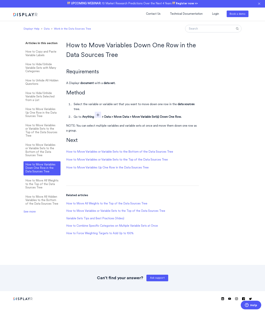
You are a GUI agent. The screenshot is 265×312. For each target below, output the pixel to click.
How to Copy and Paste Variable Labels (40, 53)
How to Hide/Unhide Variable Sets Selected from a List (40, 97)
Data (47, 29)
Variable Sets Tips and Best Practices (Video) (95, 218)
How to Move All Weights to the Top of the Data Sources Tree (41, 184)
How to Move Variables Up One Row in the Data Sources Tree (41, 113)
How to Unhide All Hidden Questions (41, 82)
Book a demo (237, 14)
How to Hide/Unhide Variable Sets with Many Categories (40, 68)
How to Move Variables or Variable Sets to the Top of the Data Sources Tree (41, 131)
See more (29, 211)
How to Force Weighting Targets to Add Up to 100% (100, 233)
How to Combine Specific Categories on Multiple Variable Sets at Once (112, 226)
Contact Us (153, 14)
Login (215, 14)
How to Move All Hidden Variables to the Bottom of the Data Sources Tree (41, 200)
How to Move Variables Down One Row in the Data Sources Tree (40, 168)
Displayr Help (31, 29)
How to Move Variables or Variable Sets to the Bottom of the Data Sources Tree (40, 150)
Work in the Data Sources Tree (72, 29)
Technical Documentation (186, 14)
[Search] (213, 28)
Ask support (157, 278)
